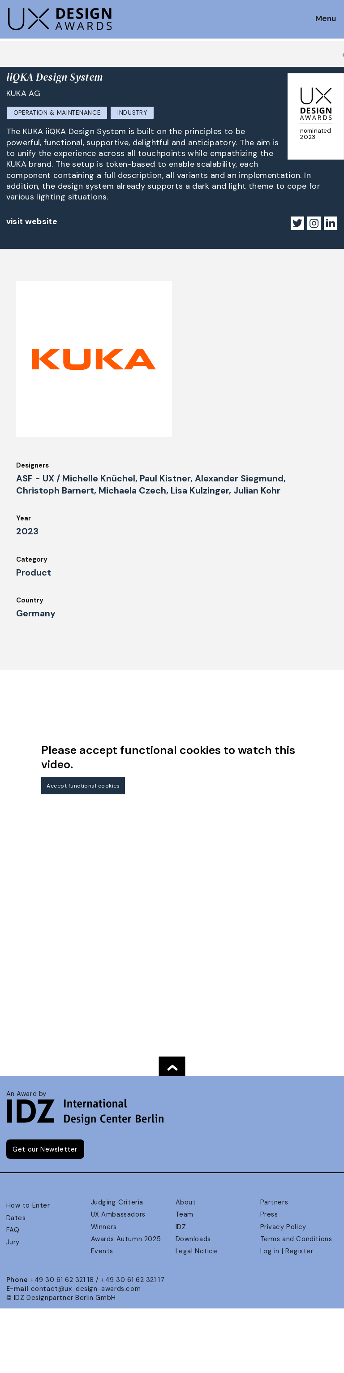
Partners (274, 1202)
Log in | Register (287, 1251)
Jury (13, 1242)
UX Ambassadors (118, 1214)
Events (102, 1251)
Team (185, 1214)
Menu (325, 19)
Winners (104, 1226)
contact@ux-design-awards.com (86, 1288)
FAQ (13, 1230)
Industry (132, 113)
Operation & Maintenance (57, 113)
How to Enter (28, 1205)
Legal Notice (197, 1251)
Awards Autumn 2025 (126, 1238)
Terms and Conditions (296, 1238)
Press (269, 1214)
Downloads (193, 1238)
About (186, 1202)
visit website (32, 221)
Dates (16, 1217)
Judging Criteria (117, 1202)
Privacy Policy (283, 1226)
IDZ (181, 1226)
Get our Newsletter (45, 1149)
